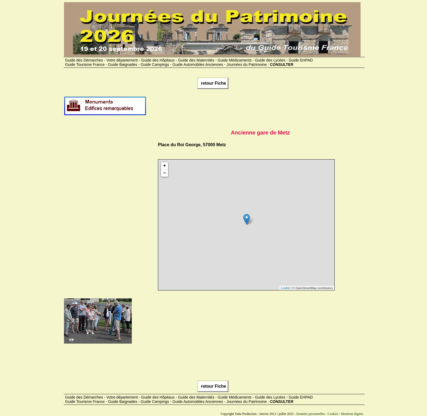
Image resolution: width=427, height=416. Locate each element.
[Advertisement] (246, 108)
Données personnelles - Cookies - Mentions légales (329, 414)
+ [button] (164, 166)
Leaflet (285, 288)
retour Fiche (213, 83)
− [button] (164, 173)
